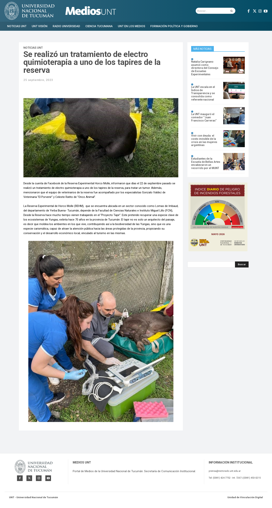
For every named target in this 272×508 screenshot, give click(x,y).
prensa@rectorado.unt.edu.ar (225, 471)
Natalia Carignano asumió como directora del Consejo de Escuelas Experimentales (204, 68)
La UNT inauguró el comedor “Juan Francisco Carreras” (203, 117)
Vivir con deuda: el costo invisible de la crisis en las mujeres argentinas (204, 140)
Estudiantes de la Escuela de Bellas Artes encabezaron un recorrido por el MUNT (205, 163)
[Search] (242, 264)
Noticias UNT (33, 47)
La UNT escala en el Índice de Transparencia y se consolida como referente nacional (203, 93)
